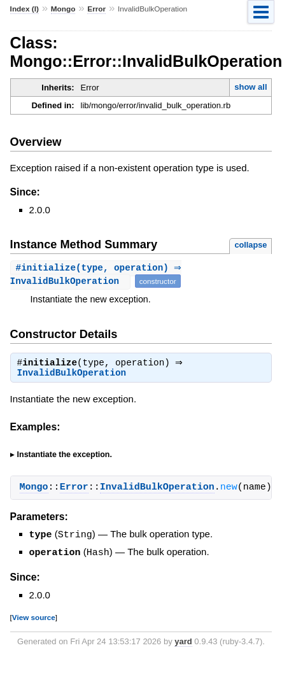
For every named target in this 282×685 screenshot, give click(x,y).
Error (96, 8)
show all (250, 87)
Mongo (63, 8)
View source (33, 618)
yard (183, 642)
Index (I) (24, 8)
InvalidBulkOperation (72, 375)
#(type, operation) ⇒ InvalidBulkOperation (97, 275)
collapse (250, 245)
